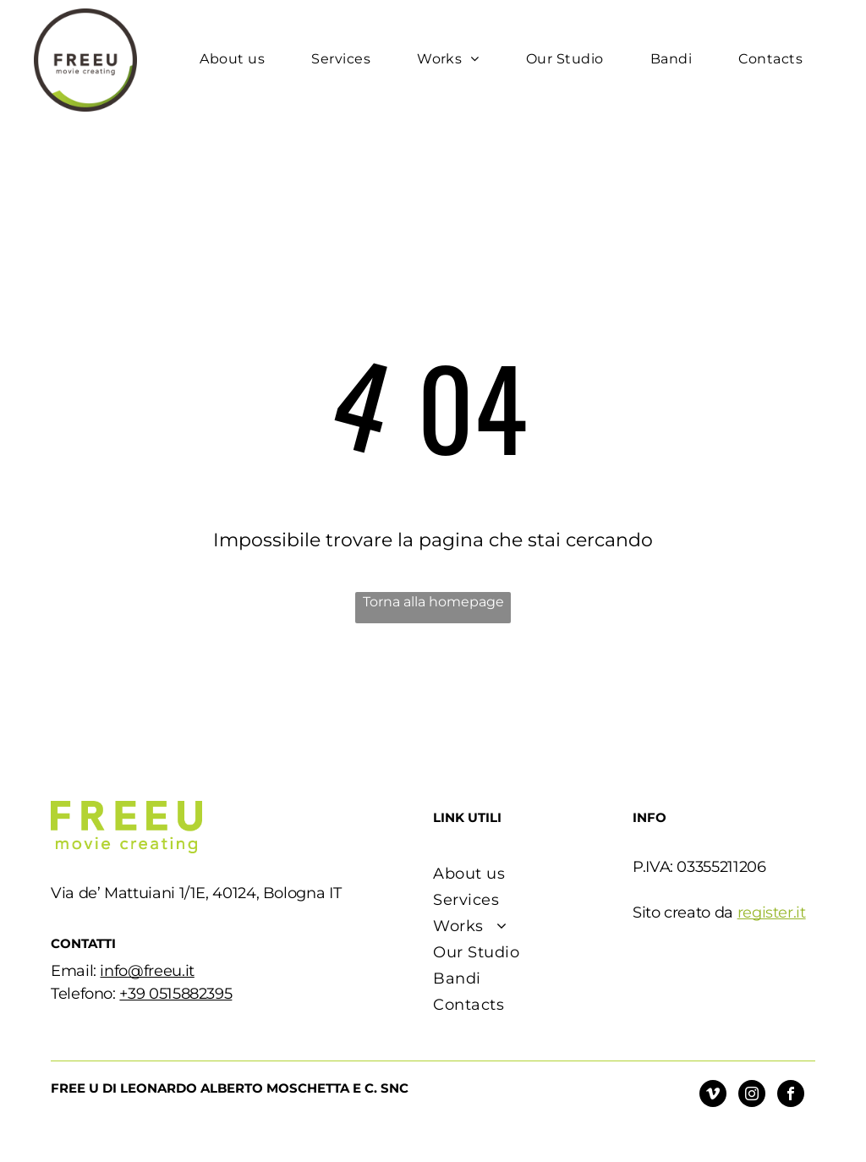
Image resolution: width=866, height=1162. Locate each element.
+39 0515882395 (175, 993)
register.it (771, 912)
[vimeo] (712, 1095)
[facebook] (790, 1095)
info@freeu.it (147, 971)
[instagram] (751, 1095)
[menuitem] (238, 59)
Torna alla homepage (433, 602)
